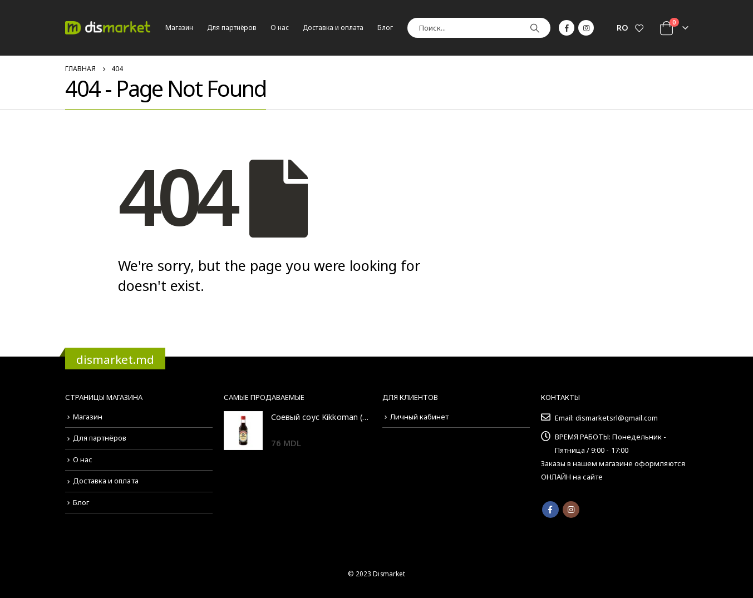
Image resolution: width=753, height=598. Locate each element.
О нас (279, 27)
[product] (243, 430)
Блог (385, 27)
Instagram (571, 509)
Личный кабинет (419, 417)
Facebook (550, 509)
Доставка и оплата (333, 27)
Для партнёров (232, 27)
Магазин (179, 27)
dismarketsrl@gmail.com (616, 418)
